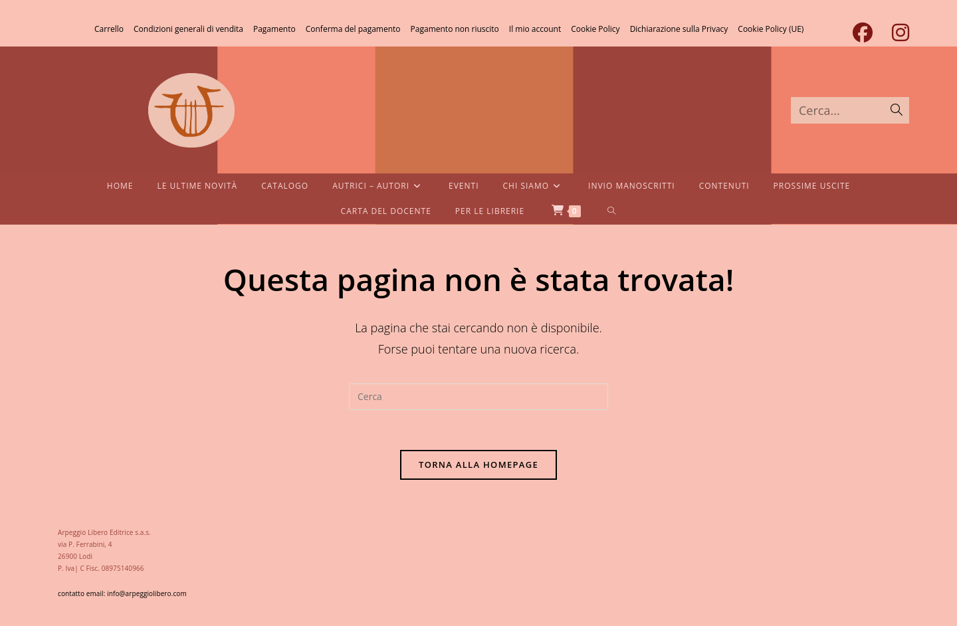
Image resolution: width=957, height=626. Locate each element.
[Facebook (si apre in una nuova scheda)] (862, 33)
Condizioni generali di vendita (188, 29)
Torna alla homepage (478, 464)
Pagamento (274, 29)
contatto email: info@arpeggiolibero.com (122, 593)
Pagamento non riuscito (455, 29)
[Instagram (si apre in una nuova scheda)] (895, 33)
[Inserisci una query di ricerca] (478, 396)
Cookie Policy (595, 29)
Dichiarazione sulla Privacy (679, 29)
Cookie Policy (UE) (770, 29)
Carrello (109, 29)
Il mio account (535, 29)
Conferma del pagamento (353, 29)
